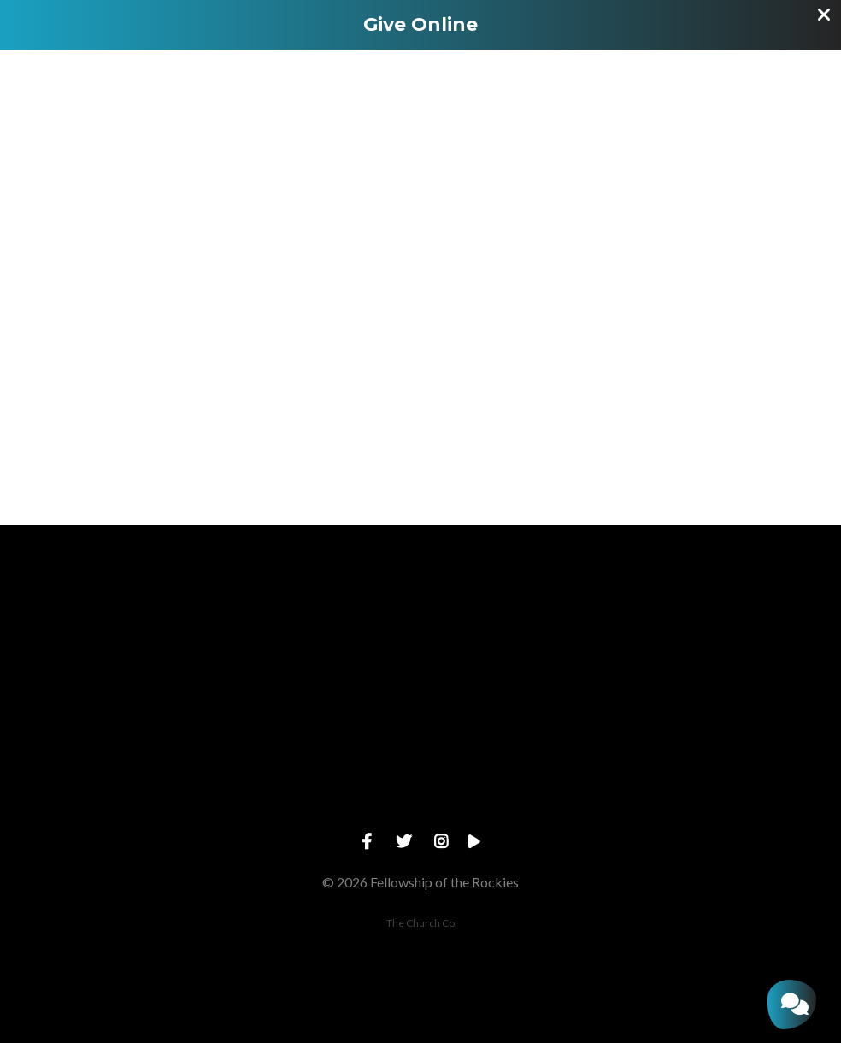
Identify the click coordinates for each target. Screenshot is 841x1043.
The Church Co (420, 922)
